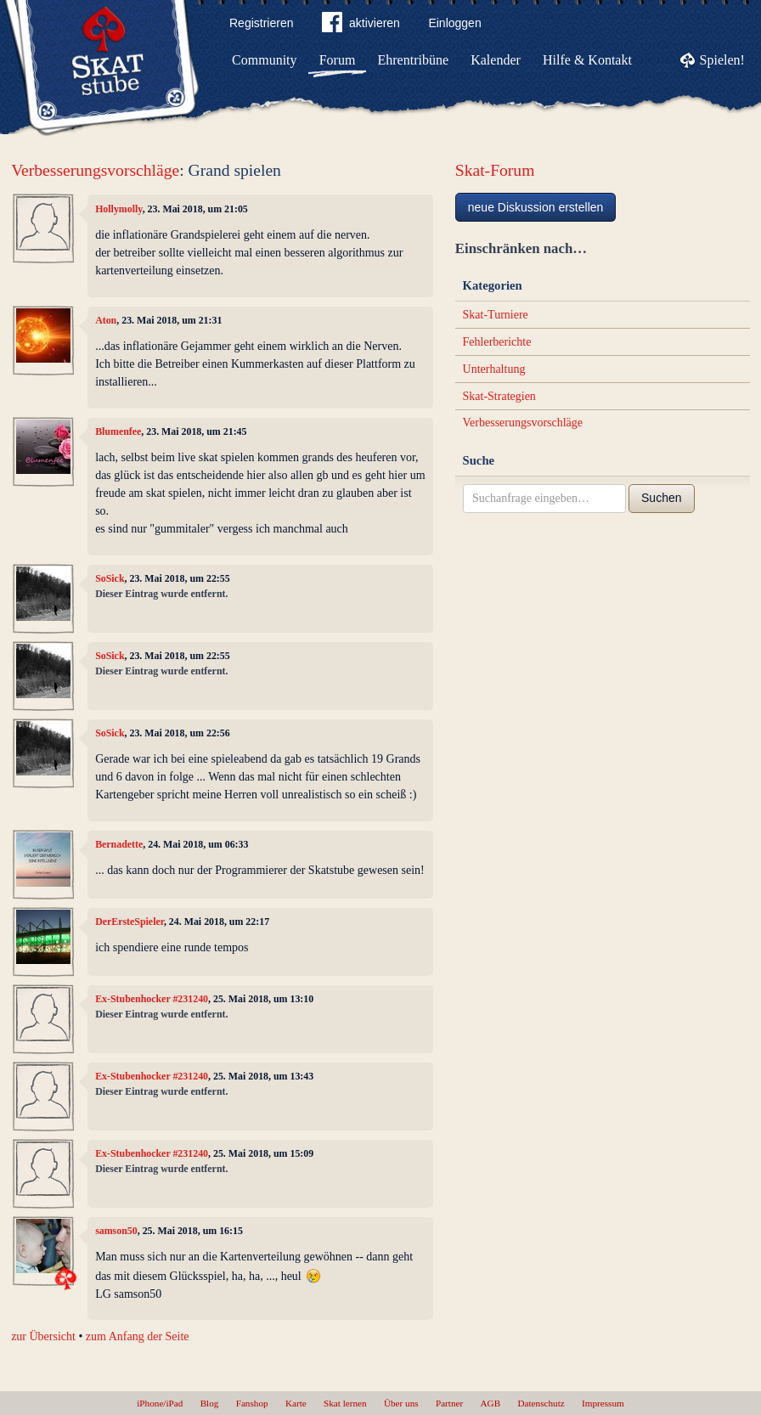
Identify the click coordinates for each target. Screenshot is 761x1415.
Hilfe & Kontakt (587, 60)
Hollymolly (119, 209)
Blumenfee (118, 431)
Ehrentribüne (413, 60)
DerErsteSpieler (129, 921)
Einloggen (454, 23)
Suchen (661, 498)
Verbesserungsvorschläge (95, 170)
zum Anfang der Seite (137, 1336)
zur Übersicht (43, 1336)
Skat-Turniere (495, 314)
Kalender (496, 60)
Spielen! (722, 60)
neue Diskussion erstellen (536, 207)
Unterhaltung (494, 369)
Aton (105, 320)
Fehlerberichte (497, 341)
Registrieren (261, 23)
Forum (337, 60)
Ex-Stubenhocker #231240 (151, 999)
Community (264, 60)
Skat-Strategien (499, 396)
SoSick (109, 578)
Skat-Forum (495, 170)
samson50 (116, 1231)
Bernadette (119, 844)
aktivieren (361, 25)
